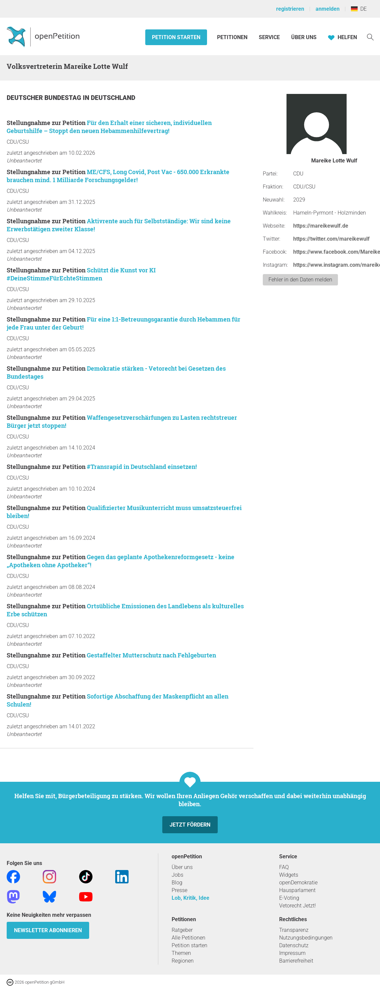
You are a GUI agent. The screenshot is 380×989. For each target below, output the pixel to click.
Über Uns (304, 37)
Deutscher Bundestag (45, 98)
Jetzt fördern (190, 825)
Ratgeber (182, 930)
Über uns (182, 867)
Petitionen (233, 37)
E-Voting (289, 898)
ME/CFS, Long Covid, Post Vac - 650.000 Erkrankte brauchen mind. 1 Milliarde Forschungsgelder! (118, 176)
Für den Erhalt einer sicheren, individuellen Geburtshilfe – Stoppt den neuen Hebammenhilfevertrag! (109, 127)
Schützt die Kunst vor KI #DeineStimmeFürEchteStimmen (81, 274)
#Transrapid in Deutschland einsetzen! (142, 467)
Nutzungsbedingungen (306, 938)
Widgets (288, 875)
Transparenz (294, 930)
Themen (181, 953)
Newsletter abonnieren (48, 930)
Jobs (177, 875)
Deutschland (113, 98)
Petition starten (176, 37)
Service (269, 37)
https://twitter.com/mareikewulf (331, 239)
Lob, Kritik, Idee (190, 898)
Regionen (183, 961)
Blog (177, 882)
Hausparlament (297, 890)
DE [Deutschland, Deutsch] (359, 9)
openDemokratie (298, 882)
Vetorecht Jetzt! (297, 905)
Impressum (292, 953)
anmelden (328, 9)
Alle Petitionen (188, 938)
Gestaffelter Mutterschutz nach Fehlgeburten (151, 655)
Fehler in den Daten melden (300, 279)
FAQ (284, 867)
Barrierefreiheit (296, 961)
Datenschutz (294, 945)
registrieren (290, 9)
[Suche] (370, 36)
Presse (179, 890)
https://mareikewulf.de (320, 226)
